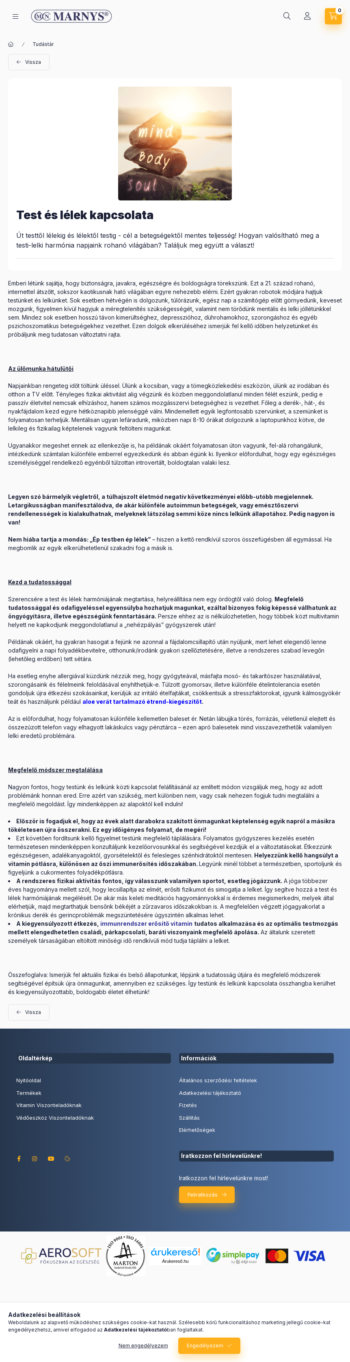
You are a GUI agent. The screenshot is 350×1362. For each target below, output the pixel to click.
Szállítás (189, 1117)
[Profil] (307, 16)
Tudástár (43, 44)
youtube (51, 1159)
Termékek (28, 1093)
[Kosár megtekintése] (333, 16)
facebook (19, 1159)
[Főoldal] (11, 44)
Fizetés (188, 1105)
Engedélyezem (205, 1345)
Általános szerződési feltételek (218, 1080)
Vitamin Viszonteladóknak (49, 1105)
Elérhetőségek (197, 1130)
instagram (35, 1159)
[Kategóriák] (15, 16)
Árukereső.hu (175, 1261)
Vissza (33, 62)
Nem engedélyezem (143, 1345)
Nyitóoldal (28, 1080)
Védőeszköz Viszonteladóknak (55, 1117)
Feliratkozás (203, 1194)
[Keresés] (287, 16)
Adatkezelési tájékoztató (210, 1093)
